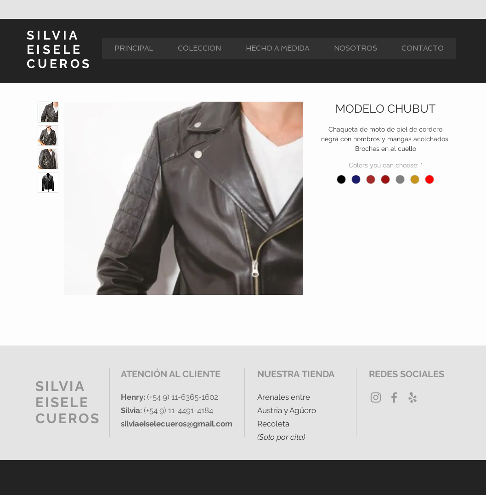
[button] (199, 48)
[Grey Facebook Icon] (394, 397)
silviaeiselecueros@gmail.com (176, 423)
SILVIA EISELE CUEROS (59, 49)
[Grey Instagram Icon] (376, 397)
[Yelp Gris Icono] (412, 397)
